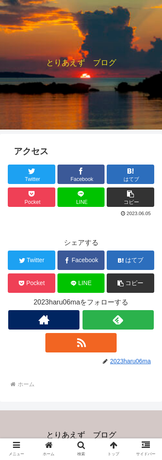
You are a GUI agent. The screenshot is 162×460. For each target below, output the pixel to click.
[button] (130, 197)
